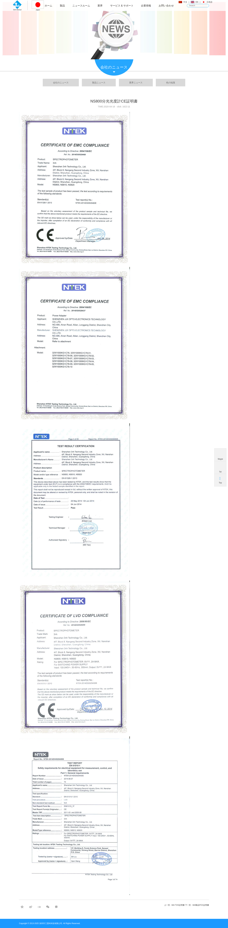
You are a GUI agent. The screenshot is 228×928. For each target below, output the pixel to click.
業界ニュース (135, 82)
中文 (185, 2)
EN (197, 2)
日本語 (209, 2)
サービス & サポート (122, 5)
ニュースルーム (81, 5)
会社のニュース (61, 82)
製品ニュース (98, 82)
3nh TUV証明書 (178, 905)
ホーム (48, 5)
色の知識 (170, 82)
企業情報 (146, 5)
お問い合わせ (166, 5)
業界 (100, 5)
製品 (62, 5)
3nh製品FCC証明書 (200, 905)
